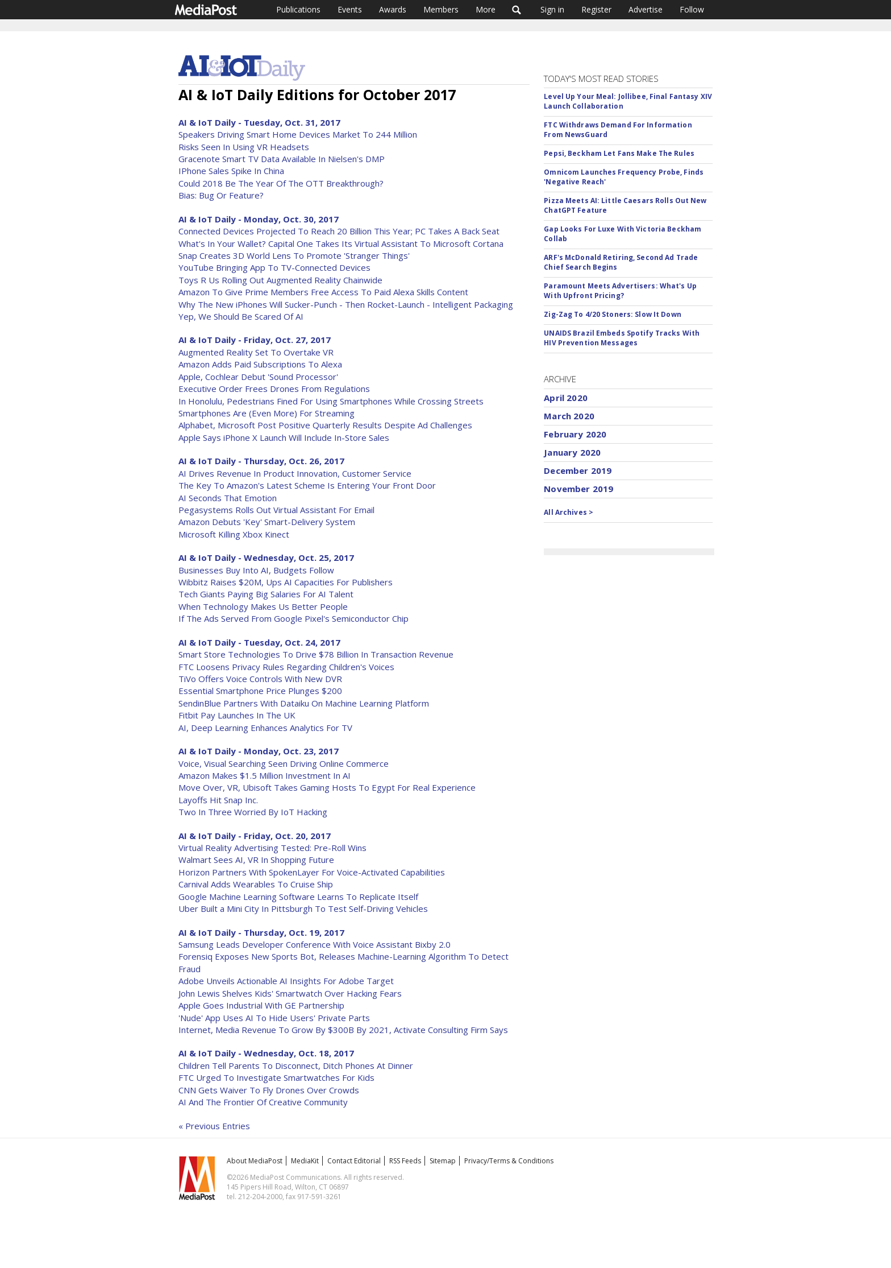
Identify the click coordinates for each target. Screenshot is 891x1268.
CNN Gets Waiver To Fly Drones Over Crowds (268, 1090)
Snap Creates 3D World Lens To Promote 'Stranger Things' (294, 255)
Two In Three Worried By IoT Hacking (252, 811)
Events (350, 9)
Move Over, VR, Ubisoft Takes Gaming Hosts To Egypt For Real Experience (327, 787)
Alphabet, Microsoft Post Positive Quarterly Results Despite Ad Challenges (325, 425)
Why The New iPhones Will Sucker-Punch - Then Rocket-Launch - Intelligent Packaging (345, 304)
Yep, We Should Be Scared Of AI (240, 316)
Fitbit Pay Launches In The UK (236, 715)
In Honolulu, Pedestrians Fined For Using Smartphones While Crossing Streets (331, 401)
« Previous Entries (214, 1125)
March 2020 (569, 416)
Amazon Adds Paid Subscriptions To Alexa (260, 364)
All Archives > (568, 512)
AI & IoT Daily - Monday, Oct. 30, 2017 (258, 219)
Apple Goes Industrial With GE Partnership (261, 1005)
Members (441, 9)
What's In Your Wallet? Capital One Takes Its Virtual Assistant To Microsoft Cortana (340, 243)
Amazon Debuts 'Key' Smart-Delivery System (266, 521)
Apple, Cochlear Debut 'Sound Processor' (258, 376)
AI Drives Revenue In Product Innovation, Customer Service (294, 473)
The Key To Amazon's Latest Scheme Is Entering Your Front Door (307, 485)
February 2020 (575, 434)
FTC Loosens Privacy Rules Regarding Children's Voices (286, 666)
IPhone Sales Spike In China (231, 170)
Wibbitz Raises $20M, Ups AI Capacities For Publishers (285, 582)
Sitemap (443, 1161)
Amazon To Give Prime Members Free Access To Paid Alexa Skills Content (323, 292)
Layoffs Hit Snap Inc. (218, 800)
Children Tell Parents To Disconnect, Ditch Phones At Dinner (295, 1065)
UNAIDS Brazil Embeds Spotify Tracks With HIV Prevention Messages (622, 338)
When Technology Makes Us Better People (263, 606)
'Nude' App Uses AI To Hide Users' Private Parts (274, 1017)
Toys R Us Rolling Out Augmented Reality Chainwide (280, 280)
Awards (392, 9)
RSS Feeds (405, 1161)
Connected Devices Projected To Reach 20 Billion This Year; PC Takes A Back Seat (338, 231)
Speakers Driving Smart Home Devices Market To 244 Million (297, 134)
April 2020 (566, 397)
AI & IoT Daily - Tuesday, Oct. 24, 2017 (259, 642)
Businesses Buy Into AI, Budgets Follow (256, 570)
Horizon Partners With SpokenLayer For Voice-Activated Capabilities (311, 872)
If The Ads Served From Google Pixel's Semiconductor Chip (293, 618)
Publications (298, 9)
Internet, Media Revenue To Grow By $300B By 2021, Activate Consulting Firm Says (343, 1029)
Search (517, 9)
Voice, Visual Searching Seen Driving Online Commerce (283, 763)
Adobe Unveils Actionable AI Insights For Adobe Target (286, 980)
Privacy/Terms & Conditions (508, 1161)
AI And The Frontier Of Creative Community (263, 1102)
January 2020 (572, 452)
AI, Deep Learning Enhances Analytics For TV (265, 727)
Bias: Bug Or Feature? (221, 195)
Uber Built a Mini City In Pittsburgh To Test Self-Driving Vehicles (303, 908)
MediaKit (305, 1161)
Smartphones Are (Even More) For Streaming (266, 413)
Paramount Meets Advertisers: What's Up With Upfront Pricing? (620, 290)
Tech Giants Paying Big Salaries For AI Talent (265, 594)
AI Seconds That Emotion (227, 497)
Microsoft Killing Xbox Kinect (233, 534)
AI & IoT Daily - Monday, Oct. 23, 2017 (258, 751)
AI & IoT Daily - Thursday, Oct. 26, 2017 (261, 460)
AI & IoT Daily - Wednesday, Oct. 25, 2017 (266, 557)
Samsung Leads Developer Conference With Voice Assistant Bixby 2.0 (314, 944)
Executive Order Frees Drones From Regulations (274, 388)
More (486, 9)
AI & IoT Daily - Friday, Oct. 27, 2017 (254, 339)
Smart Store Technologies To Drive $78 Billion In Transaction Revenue (315, 654)
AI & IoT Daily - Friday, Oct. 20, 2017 (254, 835)
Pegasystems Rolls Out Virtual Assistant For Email (276, 509)
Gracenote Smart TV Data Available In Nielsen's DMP (281, 158)
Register (596, 9)
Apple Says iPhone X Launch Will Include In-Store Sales (283, 437)
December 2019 (577, 470)
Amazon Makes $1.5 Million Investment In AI (264, 775)
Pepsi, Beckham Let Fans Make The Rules (619, 153)
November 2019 (578, 488)
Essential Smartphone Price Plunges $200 (260, 690)
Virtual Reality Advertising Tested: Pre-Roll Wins (272, 847)
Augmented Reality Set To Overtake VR (256, 352)
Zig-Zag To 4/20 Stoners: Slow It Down (612, 314)
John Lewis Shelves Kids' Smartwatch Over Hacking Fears (290, 993)
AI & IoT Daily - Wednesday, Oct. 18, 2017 (266, 1053)
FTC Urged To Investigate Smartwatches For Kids (276, 1077)
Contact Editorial (354, 1161)
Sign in (552, 9)
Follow (692, 9)
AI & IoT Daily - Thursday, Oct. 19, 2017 (261, 932)
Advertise (645, 9)
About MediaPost (254, 1161)
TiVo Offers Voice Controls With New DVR (260, 678)
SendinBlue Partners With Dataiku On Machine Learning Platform (303, 703)
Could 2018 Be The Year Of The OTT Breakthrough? (281, 183)
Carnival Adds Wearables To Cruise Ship (255, 884)
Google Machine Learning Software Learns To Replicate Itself (298, 896)
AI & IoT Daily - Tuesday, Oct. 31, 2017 (259, 122)
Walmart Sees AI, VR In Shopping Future (256, 859)
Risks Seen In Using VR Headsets (243, 146)
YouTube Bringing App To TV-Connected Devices (274, 267)
